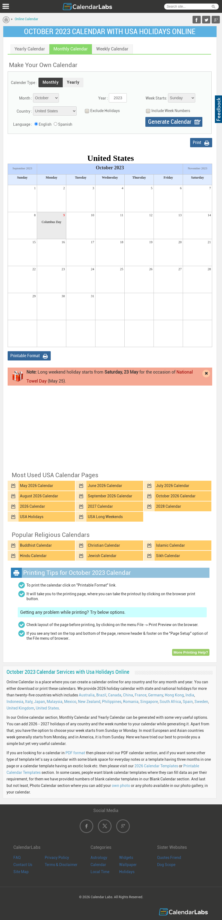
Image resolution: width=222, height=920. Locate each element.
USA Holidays (31, 517)
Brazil (101, 695)
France (140, 695)
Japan (39, 701)
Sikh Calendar (168, 556)
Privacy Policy (57, 857)
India (189, 695)
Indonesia (15, 701)
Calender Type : (24, 82)
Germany (155, 695)
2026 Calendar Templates (156, 766)
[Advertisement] (110, 428)
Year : (103, 98)
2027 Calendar (100, 506)
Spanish (65, 124)
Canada (114, 695)
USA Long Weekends (105, 517)
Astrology (99, 857)
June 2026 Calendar (105, 485)
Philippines (111, 701)
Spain (188, 701)
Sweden (201, 701)
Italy (28, 701)
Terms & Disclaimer (61, 864)
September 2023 (22, 168)
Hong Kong (174, 695)
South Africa (170, 701)
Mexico (70, 701)
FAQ (17, 857)
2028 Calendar (168, 506)
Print (197, 142)
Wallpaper (128, 864)
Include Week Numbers (166, 111)
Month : (25, 98)
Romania (131, 701)
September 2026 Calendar (110, 496)
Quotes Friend (169, 857)
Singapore (149, 701)
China (128, 695)
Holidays (126, 872)
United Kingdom (20, 708)
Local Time (100, 872)
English (45, 124)
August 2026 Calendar (39, 496)
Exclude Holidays (101, 111)
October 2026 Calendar (176, 496)
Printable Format (25, 355)
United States (47, 708)
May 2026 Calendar (36, 485)
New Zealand (89, 701)
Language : (22, 124)
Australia (87, 695)
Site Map (21, 872)
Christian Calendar (104, 545)
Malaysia (54, 701)
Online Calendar (26, 19)
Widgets (126, 857)
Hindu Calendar (33, 556)
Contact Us (22, 864)
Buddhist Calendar (36, 545)
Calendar (98, 864)
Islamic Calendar (170, 545)
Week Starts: (156, 98)
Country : (24, 111)
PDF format (75, 753)
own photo (121, 785)
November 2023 (197, 168)
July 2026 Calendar (172, 485)
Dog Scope (166, 864)
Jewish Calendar (102, 556)
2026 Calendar (32, 506)
